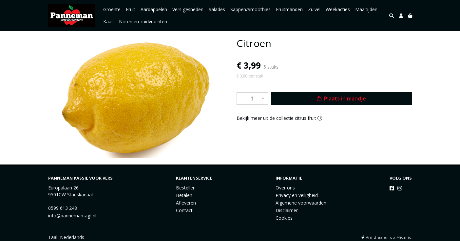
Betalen (184, 195)
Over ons (285, 188)
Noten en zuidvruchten (143, 21)
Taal (52, 237)
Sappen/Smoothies (250, 9)
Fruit (130, 9)
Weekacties (338, 9)
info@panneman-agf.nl (72, 215)
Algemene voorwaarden (301, 203)
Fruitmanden (289, 9)
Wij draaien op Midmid (386, 237)
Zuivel (314, 9)
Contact (184, 210)
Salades (217, 9)
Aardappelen (154, 9)
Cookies (284, 218)
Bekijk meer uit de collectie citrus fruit (279, 118)
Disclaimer (287, 210)
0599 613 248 (62, 208)
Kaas (108, 21)
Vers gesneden (187, 9)
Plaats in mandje (341, 98)
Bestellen (186, 188)
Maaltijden (366, 9)
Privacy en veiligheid (297, 195)
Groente (112, 9)
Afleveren (186, 203)
